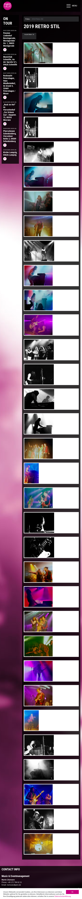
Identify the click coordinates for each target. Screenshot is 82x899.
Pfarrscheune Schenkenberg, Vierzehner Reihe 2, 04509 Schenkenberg (9, 136)
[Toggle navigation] (71, 5)
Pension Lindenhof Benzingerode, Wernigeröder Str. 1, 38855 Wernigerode (9, 39)
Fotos (27, 19)
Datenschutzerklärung (63, 896)
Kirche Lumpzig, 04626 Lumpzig (10, 153)
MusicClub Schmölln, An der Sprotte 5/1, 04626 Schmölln (10, 61)
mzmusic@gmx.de (14, 885)
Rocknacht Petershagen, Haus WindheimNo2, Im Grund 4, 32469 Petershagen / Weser (9, 84)
